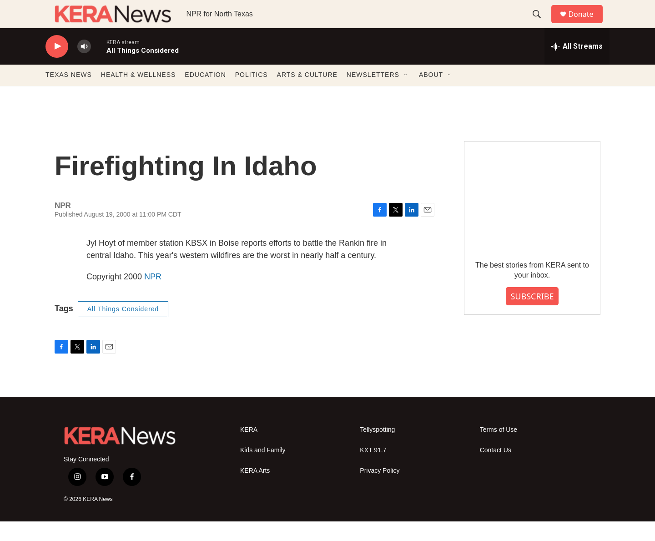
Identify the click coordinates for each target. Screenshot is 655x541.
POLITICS (251, 94)
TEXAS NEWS (68, 94)
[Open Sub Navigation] (406, 94)
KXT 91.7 (373, 470)
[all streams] (577, 66)
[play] (57, 66)
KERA (248, 449)
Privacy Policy (379, 490)
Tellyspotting (377, 449)
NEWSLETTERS (373, 94)
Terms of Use (498, 449)
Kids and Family (263, 470)
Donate (586, 24)
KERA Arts (255, 490)
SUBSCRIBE (532, 315)
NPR (152, 296)
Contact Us (495, 470)
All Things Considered (123, 328)
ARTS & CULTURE (307, 94)
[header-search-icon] (540, 24)
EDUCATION (205, 94)
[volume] (84, 66)
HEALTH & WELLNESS (138, 94)
